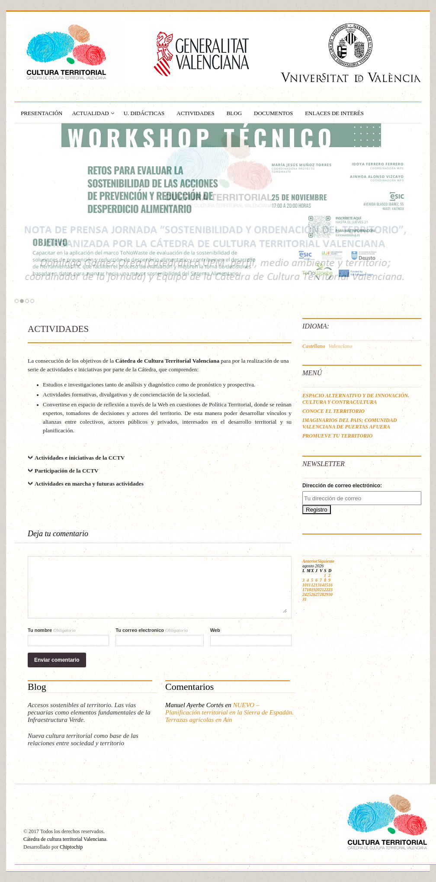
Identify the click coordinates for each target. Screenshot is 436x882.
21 (322, 589)
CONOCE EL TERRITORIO (333, 411)
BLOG (234, 113)
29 (326, 594)
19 (313, 589)
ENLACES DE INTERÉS (334, 113)
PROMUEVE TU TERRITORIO (337, 436)
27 (317, 594)
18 (309, 589)
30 (330, 594)
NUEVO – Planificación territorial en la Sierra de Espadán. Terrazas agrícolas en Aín (229, 712)
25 (309, 594)
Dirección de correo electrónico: (342, 486)
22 (326, 589)
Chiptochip (71, 847)
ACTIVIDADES (195, 113)
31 (304, 599)
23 (330, 589)
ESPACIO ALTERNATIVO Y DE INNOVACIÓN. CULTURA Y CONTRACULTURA (355, 399)
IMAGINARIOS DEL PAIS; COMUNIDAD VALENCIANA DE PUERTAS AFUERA (349, 423)
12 (313, 585)
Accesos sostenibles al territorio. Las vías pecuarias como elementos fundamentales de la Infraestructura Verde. (89, 712)
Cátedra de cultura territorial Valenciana (64, 839)
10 (304, 585)
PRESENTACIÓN (41, 113)
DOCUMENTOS (273, 113)
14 (322, 585)
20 (317, 589)
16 (330, 585)
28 (322, 594)
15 (326, 585)
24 (304, 594)
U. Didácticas (144, 113)
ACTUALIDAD (90, 113)
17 (304, 589)
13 (317, 585)
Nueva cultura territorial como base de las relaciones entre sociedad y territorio (83, 739)
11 (309, 585)
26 (313, 594)
